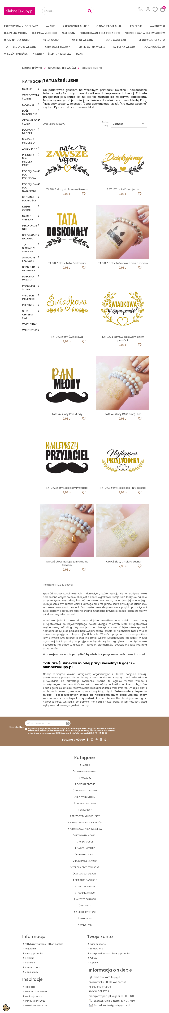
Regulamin (31, 948)
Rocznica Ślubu (154, 47)
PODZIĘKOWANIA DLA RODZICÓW (100, 33)
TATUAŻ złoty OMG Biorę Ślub (123, 414)
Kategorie (33, 81)
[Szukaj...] (68, 11)
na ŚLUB (50, 26)
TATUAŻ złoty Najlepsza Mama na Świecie (67, 563)
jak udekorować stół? (36, 991)
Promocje (30, 962)
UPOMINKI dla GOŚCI (17, 40)
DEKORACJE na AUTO (151, 40)
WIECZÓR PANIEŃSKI (16, 53)
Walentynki (157, 26)
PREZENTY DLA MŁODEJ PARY (21, 26)
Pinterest (96, 739)
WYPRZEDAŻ (29, 324)
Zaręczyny (68, 33)
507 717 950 (128, 1000)
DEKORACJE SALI (116, 40)
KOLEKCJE (136, 26)
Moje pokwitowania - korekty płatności (110, 953)
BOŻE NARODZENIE (29, 112)
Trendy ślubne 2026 (35, 1000)
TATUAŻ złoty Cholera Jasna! (122, 561)
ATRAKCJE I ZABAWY (57, 47)
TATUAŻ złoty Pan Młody (67, 414)
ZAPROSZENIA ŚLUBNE (76, 26)
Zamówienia (96, 948)
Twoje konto (100, 936)
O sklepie (29, 958)
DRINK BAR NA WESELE (92, 47)
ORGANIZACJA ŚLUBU (109, 26)
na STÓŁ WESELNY (82, 40)
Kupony (94, 962)
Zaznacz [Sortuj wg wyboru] (129, 124)
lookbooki (30, 986)
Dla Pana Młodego (44, 33)
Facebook (87, 739)
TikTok (105, 739)
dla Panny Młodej (16, 33)
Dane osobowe (98, 944)
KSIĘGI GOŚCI (51, 40)
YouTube (92, 739)
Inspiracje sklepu (33, 996)
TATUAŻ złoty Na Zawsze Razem (67, 189)
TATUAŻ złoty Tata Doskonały (67, 263)
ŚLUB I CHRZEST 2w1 (60, 53)
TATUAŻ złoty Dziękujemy (123, 189)
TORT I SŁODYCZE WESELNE (20, 47)
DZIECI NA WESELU (124, 47)
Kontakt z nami (33, 967)
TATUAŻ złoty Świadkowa (67, 337)
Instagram (101, 739)
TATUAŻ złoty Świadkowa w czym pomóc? (123, 338)
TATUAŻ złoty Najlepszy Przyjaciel (67, 488)
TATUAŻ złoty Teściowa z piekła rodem (123, 263)
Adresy (93, 958)
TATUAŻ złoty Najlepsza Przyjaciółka (123, 488)
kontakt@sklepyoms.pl (116, 1005)
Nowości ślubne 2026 (36, 1005)
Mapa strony (31, 972)
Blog (79, 53)
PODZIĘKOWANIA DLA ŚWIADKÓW (144, 33)
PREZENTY (38, 53)
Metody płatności (34, 953)
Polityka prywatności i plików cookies (44, 944)
